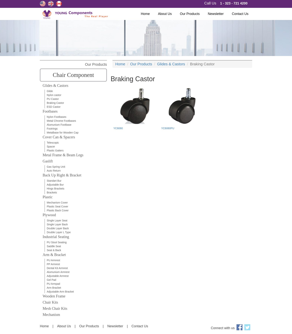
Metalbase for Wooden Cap (62, 132)
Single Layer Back (57, 224)
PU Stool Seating (57, 242)
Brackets (52, 192)
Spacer (51, 146)
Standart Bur (54, 180)
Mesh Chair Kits (55, 308)
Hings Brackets (55, 188)
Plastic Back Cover (58, 210)
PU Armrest (53, 260)
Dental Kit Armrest (57, 268)
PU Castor (53, 98)
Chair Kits (50, 302)
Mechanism (51, 315)
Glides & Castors (55, 85)
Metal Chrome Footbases (61, 120)
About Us (165, 14)
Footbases (50, 111)
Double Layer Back (58, 228)
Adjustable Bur (55, 184)
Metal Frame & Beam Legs (63, 155)
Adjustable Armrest (58, 275)
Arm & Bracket (54, 255)
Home (145, 14)
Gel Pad (51, 279)
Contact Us (240, 14)
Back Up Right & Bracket (62, 175)
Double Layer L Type (59, 232)
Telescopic (53, 142)
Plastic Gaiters (55, 150)
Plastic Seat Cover (57, 206)
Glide (50, 91)
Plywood (49, 215)
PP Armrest (53, 264)
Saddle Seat (54, 246)
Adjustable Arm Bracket (60, 291)
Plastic (48, 197)
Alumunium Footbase (59, 124)
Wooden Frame (54, 296)
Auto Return (54, 170)
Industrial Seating (56, 237)
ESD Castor (54, 106)
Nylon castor (54, 95)
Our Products (190, 14)
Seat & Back (54, 250)
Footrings (52, 128)
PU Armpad (53, 283)
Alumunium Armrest (58, 272)
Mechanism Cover (57, 202)
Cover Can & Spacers (59, 137)
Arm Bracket (54, 287)
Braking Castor (55, 102)
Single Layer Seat (57, 220)
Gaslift (48, 161)
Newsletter (216, 14)
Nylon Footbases (56, 116)
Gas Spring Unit (56, 166)
